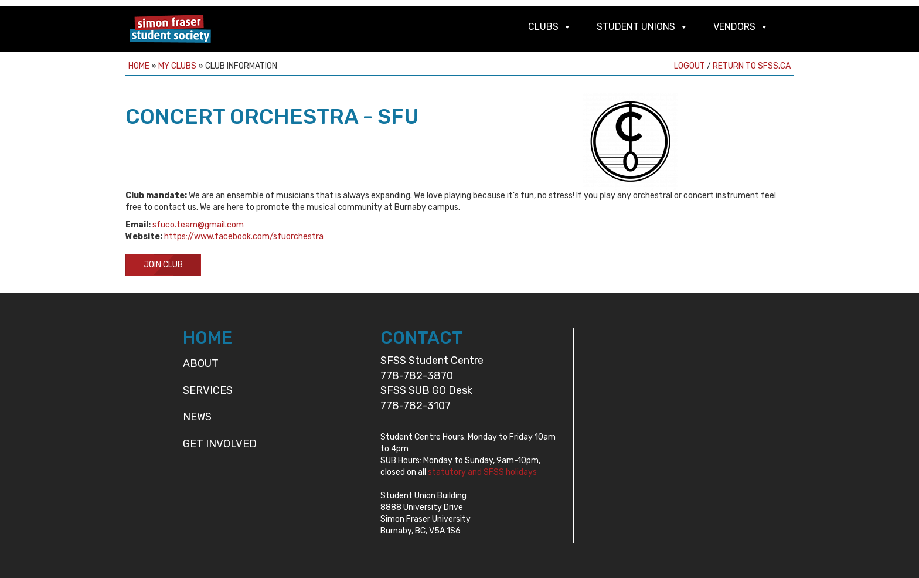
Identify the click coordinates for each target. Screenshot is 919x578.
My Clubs (177, 66)
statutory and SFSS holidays (482, 472)
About (201, 363)
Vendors (734, 26)
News (197, 416)
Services (208, 390)
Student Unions (636, 26)
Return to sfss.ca (752, 66)
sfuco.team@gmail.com (198, 225)
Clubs (543, 26)
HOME (207, 337)
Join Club (163, 265)
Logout (689, 66)
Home (138, 66)
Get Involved (220, 443)
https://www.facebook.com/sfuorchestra (244, 237)
